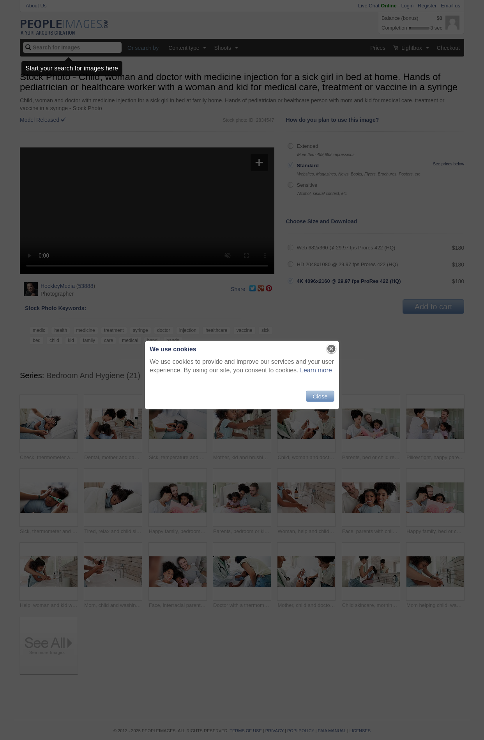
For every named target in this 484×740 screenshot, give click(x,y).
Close (320, 396)
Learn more (316, 370)
